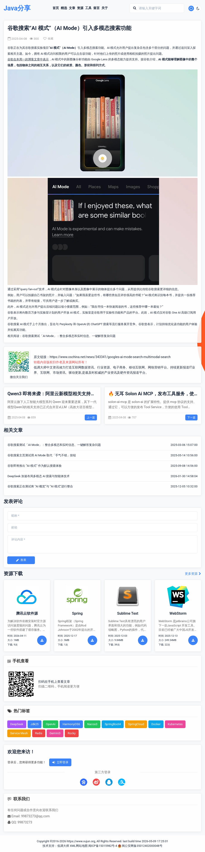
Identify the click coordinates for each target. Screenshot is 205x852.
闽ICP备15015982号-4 (102, 845)
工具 (88, 8)
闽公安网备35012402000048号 (140, 845)
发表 (21, 560)
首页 (56, 8)
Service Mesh (19, 733)
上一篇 (91, 417)
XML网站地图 (78, 845)
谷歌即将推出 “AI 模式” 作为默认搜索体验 (34, 465)
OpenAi (50, 724)
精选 (64, 8)
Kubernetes (175, 724)
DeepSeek (16, 724)
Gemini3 (55, 733)
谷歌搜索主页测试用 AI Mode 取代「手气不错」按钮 (41, 455)
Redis (38, 733)
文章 (72, 8)
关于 (104, 8)
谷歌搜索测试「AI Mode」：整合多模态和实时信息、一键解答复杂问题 (69, 336)
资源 (80, 8)
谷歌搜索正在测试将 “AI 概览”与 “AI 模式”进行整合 (40, 486)
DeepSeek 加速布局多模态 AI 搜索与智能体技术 (38, 476)
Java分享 (17, 8)
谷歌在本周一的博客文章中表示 (28, 59)
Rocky (72, 733)
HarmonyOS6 (71, 724)
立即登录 (60, 762)
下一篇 (191, 417)
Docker (156, 724)
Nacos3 (92, 724)
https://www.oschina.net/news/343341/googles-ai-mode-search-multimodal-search (110, 357)
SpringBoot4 (113, 724)
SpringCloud (136, 724)
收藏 (48, 38)
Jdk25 (35, 724)
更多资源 (193, 573)
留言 (96, 8)
